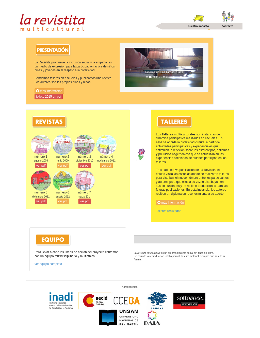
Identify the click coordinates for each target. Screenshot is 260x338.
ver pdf (41, 165)
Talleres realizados (168, 211)
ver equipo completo (48, 264)
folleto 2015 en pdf (48, 96)
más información (49, 91)
